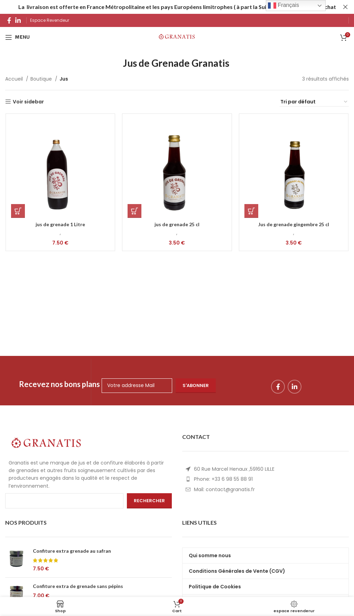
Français (283, 5)
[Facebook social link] (9, 20)
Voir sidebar (28, 102)
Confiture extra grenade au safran (72, 551)
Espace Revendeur (50, 20)
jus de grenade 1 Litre (60, 225)
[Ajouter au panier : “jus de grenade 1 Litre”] (18, 211)
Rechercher (149, 500)
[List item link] (265, 479)
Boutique (41, 78)
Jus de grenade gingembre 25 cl (294, 225)
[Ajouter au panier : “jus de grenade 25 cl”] (134, 211)
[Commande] (314, 102)
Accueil (14, 78)
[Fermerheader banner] (345, 7)
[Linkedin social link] (18, 20)
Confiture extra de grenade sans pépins (78, 586)
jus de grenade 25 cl (177, 225)
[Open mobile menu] (17, 37)
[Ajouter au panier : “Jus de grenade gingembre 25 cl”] (251, 211)
